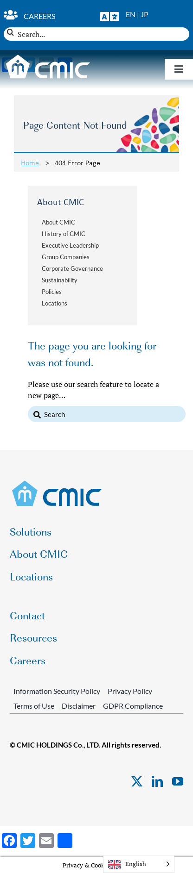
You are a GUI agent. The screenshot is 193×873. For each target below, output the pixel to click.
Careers (39, 16)
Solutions (30, 531)
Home (30, 162)
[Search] (10, 32)
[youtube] (177, 781)
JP (144, 14)
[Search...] (96, 34)
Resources (33, 637)
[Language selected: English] (138, 864)
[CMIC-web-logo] (57, 483)
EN (130, 14)
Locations (54, 303)
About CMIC (58, 222)
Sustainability (59, 280)
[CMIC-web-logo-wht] (48, 57)
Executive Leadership (70, 245)
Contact (27, 615)
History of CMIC (63, 233)
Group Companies (66, 257)
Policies (52, 291)
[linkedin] (157, 781)
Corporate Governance (72, 268)
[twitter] (136, 781)
